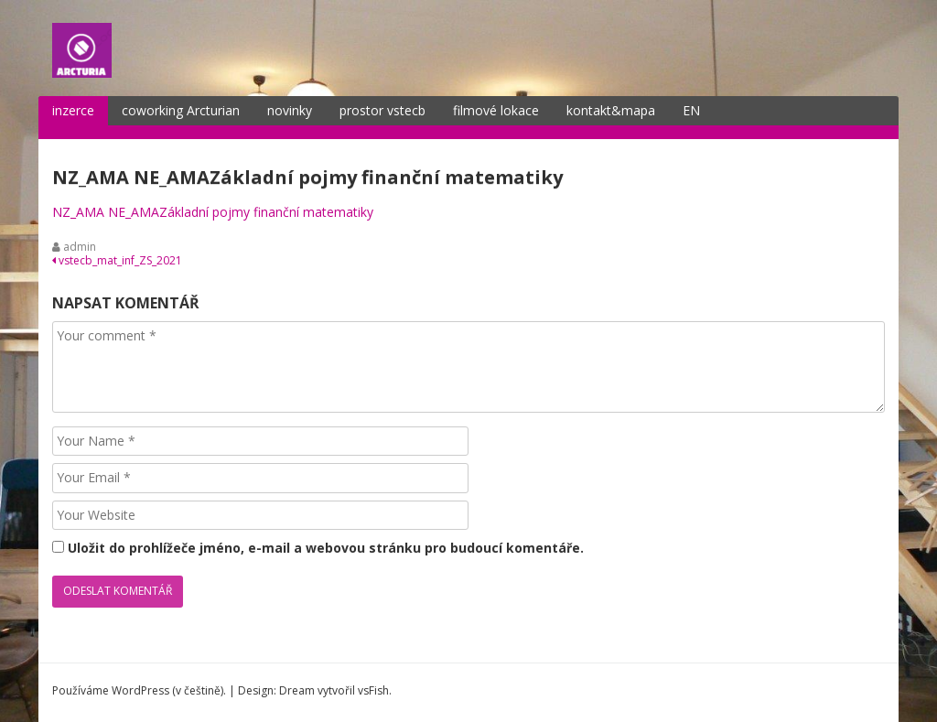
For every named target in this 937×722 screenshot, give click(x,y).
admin (79, 246)
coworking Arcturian (181, 110)
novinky (289, 110)
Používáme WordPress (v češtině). (139, 690)
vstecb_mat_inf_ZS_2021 (117, 260)
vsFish (373, 690)
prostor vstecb (382, 110)
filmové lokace (496, 110)
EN (691, 110)
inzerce (73, 110)
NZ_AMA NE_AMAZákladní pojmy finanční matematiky (212, 212)
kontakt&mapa (610, 110)
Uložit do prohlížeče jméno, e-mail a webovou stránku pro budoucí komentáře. (326, 547)
